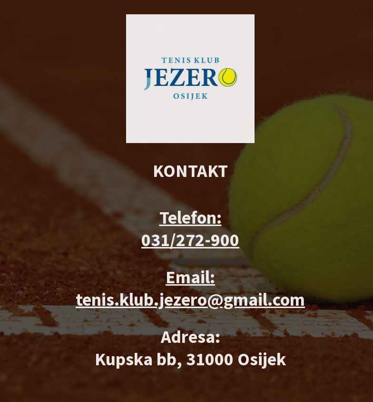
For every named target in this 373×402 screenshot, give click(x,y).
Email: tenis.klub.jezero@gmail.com (190, 288)
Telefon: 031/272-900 (190, 228)
